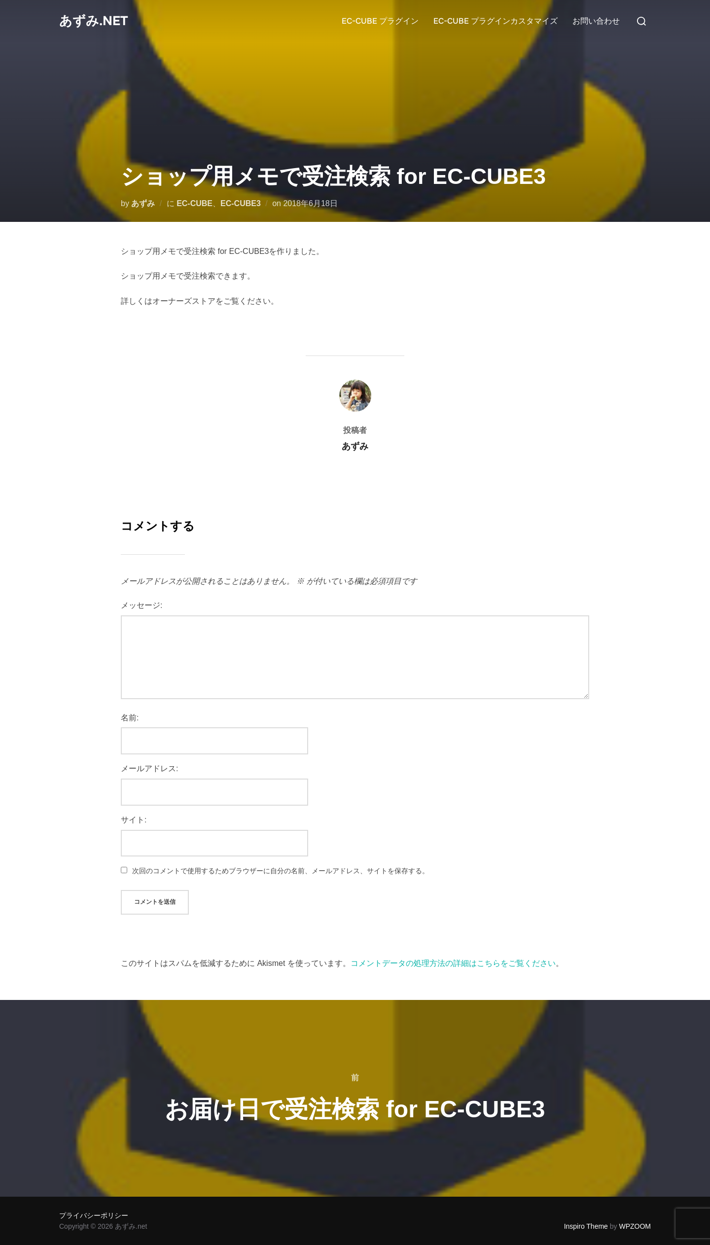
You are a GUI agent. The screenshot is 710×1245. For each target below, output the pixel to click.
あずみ (143, 203)
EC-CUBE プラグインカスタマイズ (495, 21)
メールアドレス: (149, 768)
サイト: (133, 820)
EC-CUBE (195, 203)
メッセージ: (141, 605)
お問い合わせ (596, 21)
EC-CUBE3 (240, 203)
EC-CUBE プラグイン (380, 21)
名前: (130, 717)
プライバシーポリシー (93, 1215)
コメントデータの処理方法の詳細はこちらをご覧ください (453, 963)
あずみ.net (93, 21)
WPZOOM (635, 1226)
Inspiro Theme (586, 1226)
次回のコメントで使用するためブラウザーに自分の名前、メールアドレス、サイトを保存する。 (280, 871)
